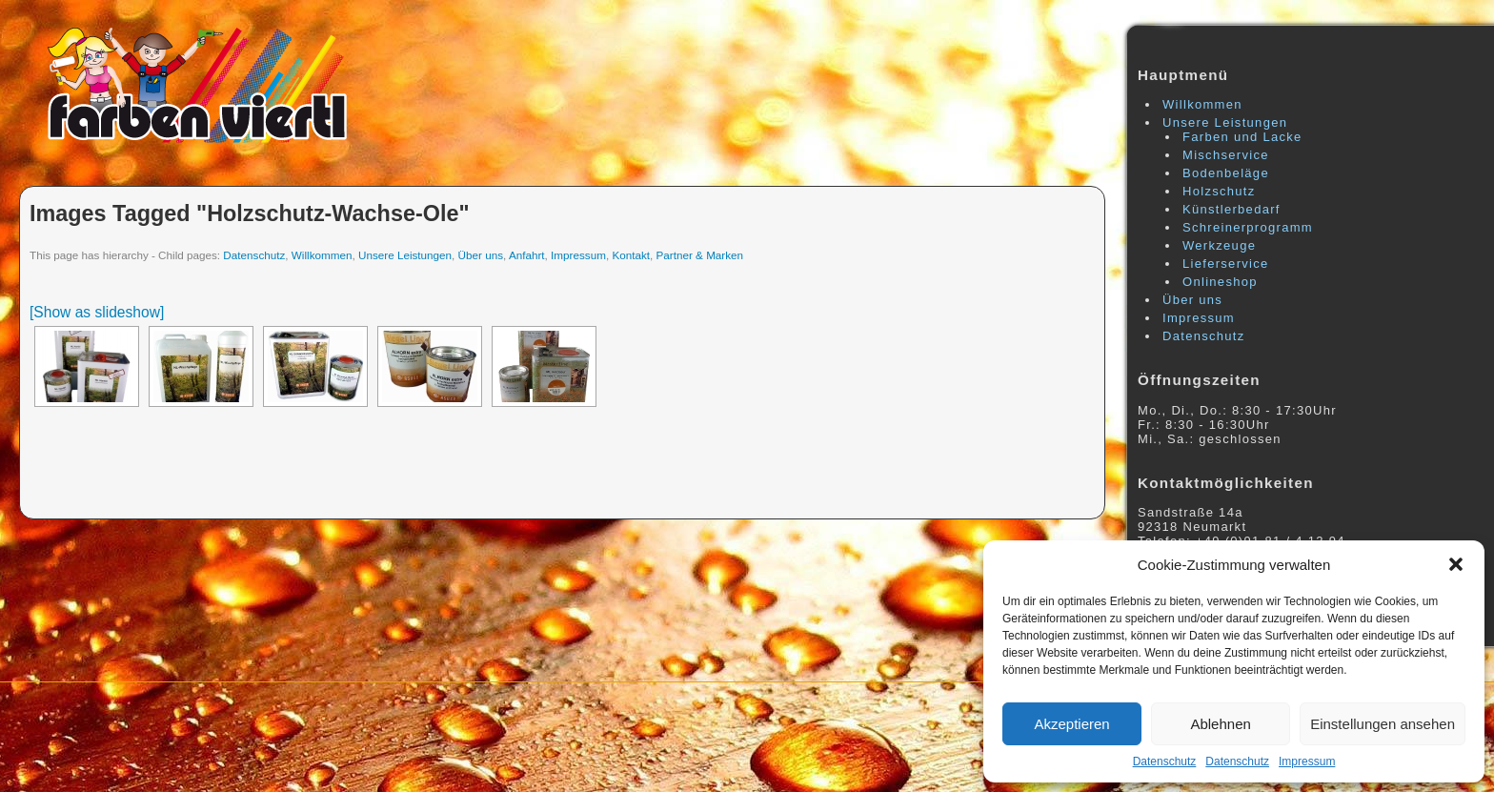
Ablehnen (1220, 724)
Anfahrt (527, 255)
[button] (1455, 564)
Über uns (480, 255)
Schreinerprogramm (1247, 227)
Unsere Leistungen (405, 255)
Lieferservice (1225, 263)
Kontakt (631, 255)
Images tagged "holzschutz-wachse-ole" (249, 213)
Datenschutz (1165, 761)
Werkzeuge (1219, 245)
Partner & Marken (700, 255)
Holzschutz (1219, 191)
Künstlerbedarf (1231, 209)
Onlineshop (1220, 281)
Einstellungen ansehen (1382, 724)
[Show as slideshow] (97, 312)
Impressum (1307, 761)
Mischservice (1225, 155)
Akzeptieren (1071, 724)
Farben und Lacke (1242, 137)
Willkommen (322, 255)
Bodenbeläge (1225, 173)
